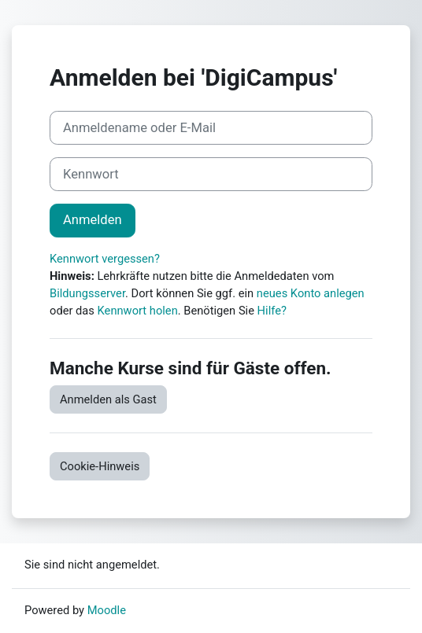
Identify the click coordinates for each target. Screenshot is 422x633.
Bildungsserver (87, 293)
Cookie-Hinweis (99, 466)
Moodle (106, 610)
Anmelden (92, 219)
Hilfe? (272, 311)
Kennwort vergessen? (105, 259)
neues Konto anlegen (311, 293)
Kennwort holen (138, 311)
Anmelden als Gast (108, 399)
